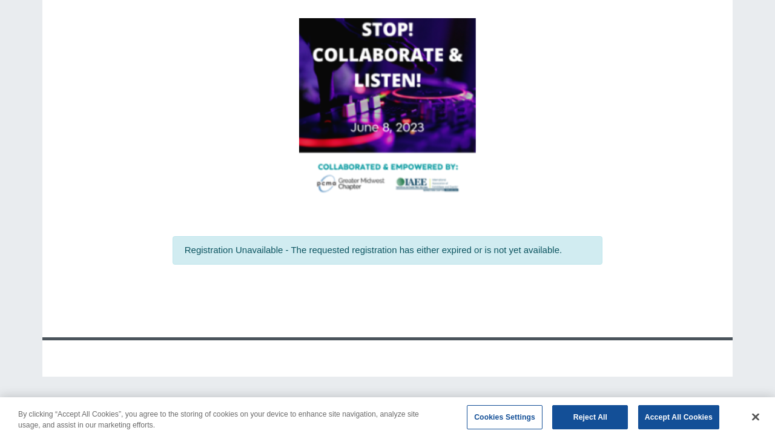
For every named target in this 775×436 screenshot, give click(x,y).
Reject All (590, 419)
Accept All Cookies (679, 419)
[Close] (755, 419)
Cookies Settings (504, 419)
